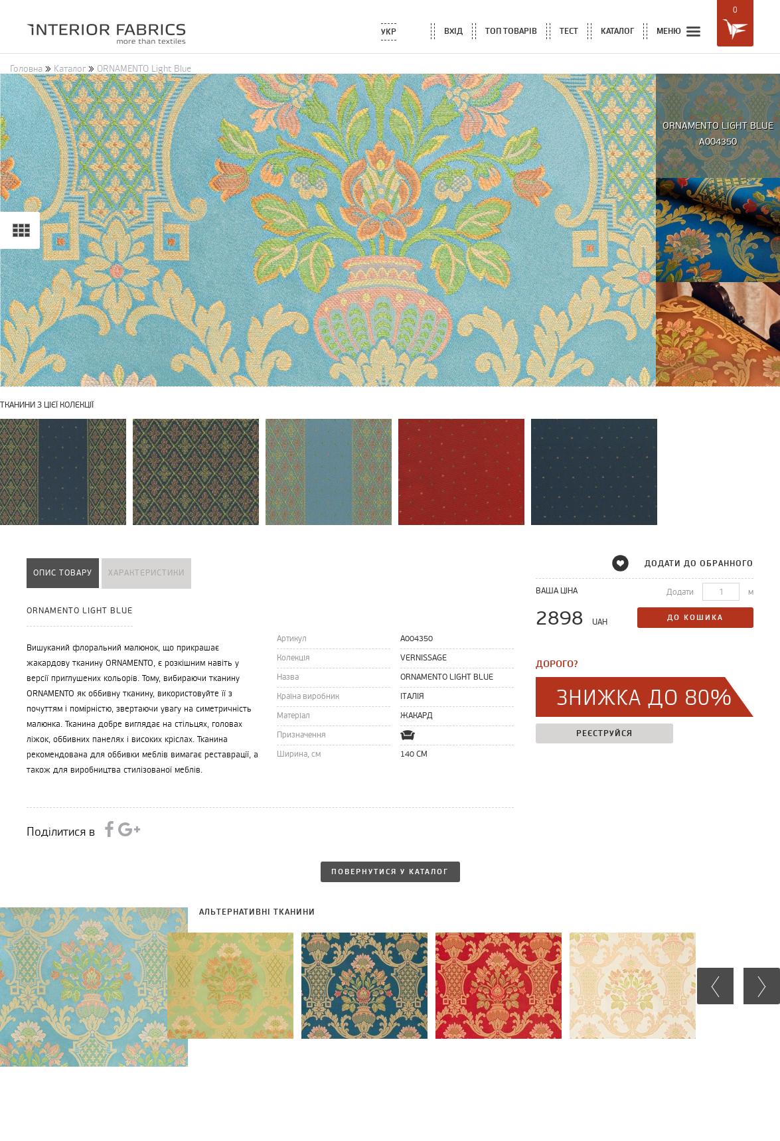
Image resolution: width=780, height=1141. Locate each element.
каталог (617, 31)
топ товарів (511, 31)
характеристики (146, 573)
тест (569, 31)
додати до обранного (690, 563)
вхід (453, 31)
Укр (388, 31)
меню (679, 32)
